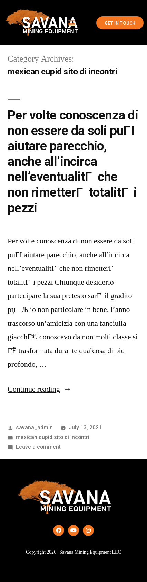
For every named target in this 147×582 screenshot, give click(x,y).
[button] (71, 22)
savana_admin (34, 427)
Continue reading (39, 389)
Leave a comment (38, 447)
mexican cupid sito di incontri (52, 437)
